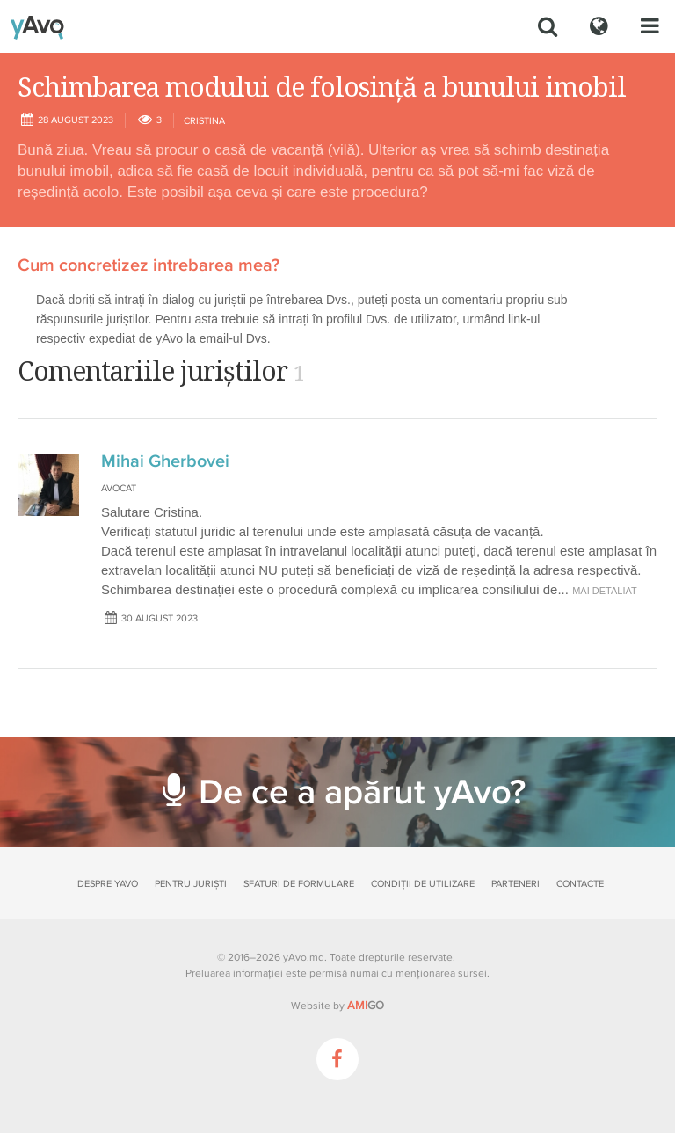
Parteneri (515, 884)
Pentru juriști (191, 884)
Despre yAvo (107, 884)
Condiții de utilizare (423, 884)
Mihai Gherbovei (165, 461)
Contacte (580, 884)
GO (365, 1006)
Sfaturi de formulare (298, 884)
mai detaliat (604, 590)
